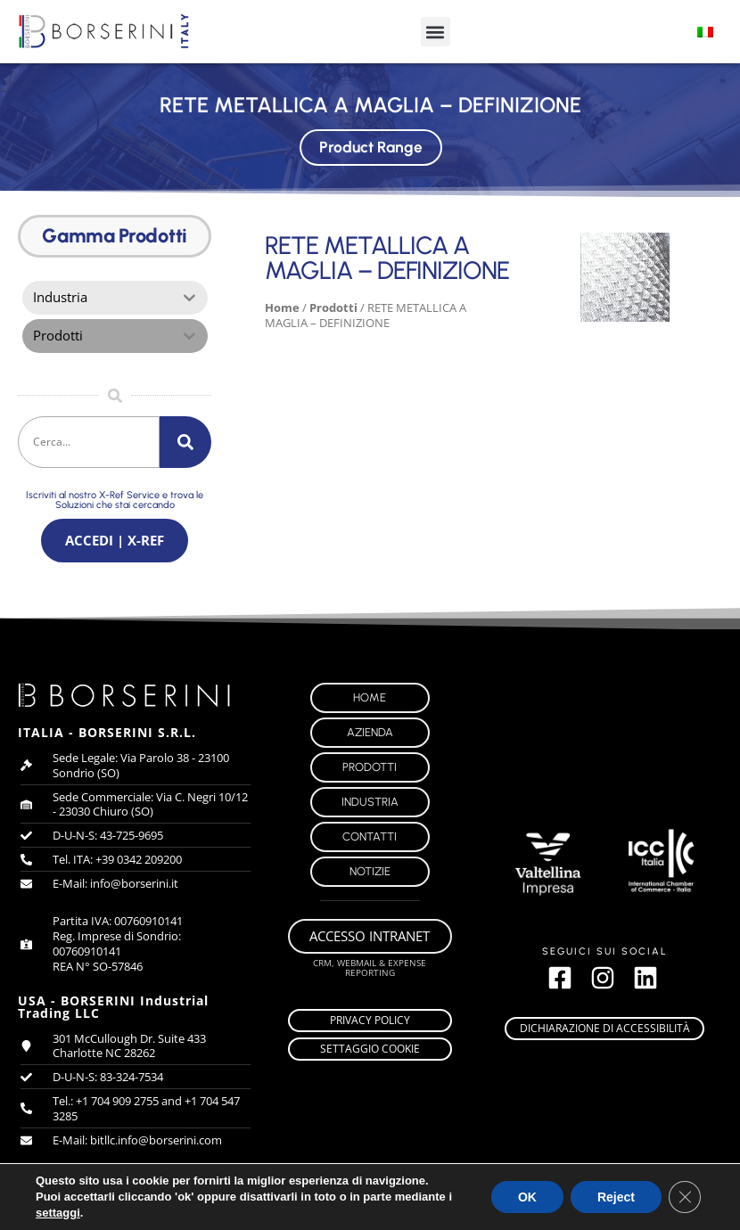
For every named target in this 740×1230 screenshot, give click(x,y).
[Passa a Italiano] (705, 31)
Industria (370, 805)
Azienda (370, 735)
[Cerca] (185, 444)
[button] (435, 31)
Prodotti (333, 307)
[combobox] (89, 444)
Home (282, 307)
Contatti (369, 840)
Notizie (370, 875)
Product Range (370, 145)
